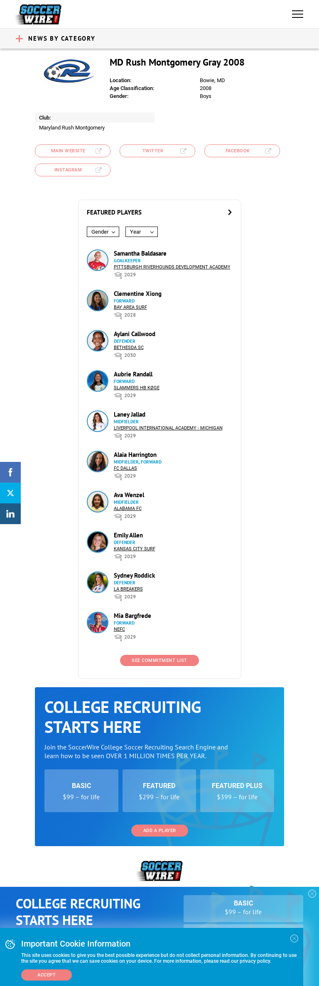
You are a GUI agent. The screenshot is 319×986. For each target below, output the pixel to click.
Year (135, 232)
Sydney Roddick (134, 575)
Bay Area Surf (130, 307)
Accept (46, 975)
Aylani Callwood (134, 334)
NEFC (119, 629)
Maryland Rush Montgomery (72, 127)
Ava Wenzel (129, 495)
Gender (99, 232)
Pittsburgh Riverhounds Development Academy (172, 267)
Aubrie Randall (133, 374)
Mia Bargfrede (132, 616)
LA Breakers (128, 589)
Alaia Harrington (135, 455)
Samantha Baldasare (140, 253)
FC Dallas (125, 468)
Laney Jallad (129, 414)
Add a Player (159, 830)
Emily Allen (128, 535)
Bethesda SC (129, 347)
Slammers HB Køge (137, 387)
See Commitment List (159, 660)
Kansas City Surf (134, 549)
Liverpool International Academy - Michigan (168, 428)
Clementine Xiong (138, 294)
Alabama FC (128, 508)
